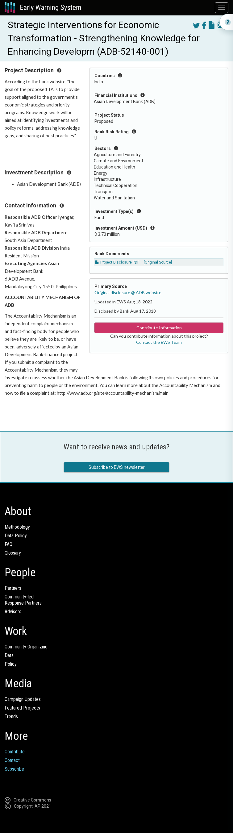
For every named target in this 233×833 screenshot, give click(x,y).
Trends (11, 716)
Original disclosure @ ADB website (127, 292)
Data (9, 655)
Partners (13, 588)
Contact (12, 760)
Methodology (17, 527)
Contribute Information (159, 327)
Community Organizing (26, 647)
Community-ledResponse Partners (23, 600)
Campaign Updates (23, 699)
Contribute (15, 752)
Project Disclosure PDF (117, 262)
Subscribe (14, 769)
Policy (11, 664)
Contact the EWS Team (159, 342)
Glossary (13, 553)
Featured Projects (22, 708)
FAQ (8, 544)
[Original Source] (158, 262)
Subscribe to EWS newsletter (117, 467)
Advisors (13, 611)
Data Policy (16, 536)
